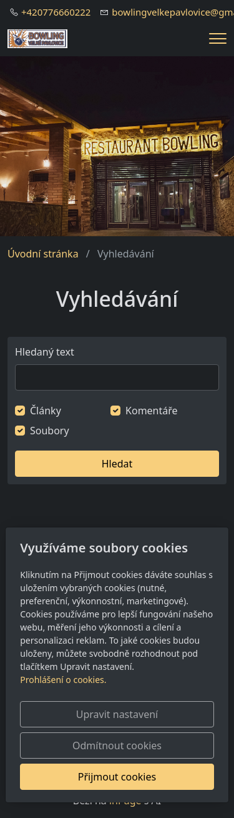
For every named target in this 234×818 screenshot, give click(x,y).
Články (45, 410)
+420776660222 (56, 12)
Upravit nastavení (117, 714)
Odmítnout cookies (117, 745)
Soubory (49, 430)
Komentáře (151, 410)
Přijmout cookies (117, 777)
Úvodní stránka (43, 254)
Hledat (117, 464)
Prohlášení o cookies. (63, 680)
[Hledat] (117, 377)
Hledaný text (44, 352)
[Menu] (218, 38)
